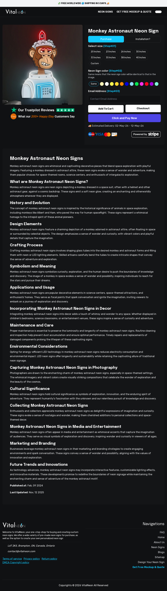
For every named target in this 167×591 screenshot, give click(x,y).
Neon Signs (158, 547)
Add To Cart (106, 108)
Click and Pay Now (124, 118)
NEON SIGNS (105, 11)
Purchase (105, 39)
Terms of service (12, 558)
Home (161, 537)
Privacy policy (32, 558)
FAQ (162, 532)
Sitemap (160, 557)
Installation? (143, 39)
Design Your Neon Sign (151, 562)
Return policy (49, 558)
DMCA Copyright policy (15, 562)
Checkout (143, 108)
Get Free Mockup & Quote (148, 567)
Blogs (161, 552)
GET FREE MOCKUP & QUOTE (134, 11)
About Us (159, 542)
